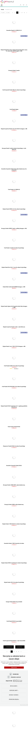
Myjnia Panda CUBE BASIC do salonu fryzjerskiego (14, 523)
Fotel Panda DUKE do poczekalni (14, 621)
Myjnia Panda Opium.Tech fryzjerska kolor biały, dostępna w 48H (14, 307)
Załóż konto (14, 667)
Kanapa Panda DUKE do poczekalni (14, 601)
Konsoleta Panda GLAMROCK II (14, 30)
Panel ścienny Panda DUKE (14, 426)
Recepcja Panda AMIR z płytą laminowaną (14, 504)
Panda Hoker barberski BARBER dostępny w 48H (14, 286)
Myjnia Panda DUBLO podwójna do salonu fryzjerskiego (14, 562)
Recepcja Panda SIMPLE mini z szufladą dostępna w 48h (14, 228)
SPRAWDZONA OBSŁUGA (14, 699)
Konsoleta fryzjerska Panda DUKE (14, 465)
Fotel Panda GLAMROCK (14, 189)
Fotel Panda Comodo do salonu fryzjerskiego (14, 247)
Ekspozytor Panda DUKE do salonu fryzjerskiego (14, 446)
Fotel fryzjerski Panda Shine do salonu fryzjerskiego (14, 89)
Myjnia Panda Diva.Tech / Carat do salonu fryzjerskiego (14, 267)
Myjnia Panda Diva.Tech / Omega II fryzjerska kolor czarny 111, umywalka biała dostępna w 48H (14, 50)
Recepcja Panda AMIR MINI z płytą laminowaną (14, 485)
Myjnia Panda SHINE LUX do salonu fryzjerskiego (14, 209)
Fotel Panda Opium (14, 109)
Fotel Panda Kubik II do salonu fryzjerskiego (14, 365)
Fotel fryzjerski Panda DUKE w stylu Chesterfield (14, 640)
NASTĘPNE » (20, 646)
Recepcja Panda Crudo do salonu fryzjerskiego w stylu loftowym (14, 149)
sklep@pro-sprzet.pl (14, 677)
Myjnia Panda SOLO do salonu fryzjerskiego (14, 582)
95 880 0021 (14, 674)
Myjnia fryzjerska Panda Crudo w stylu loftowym (14, 326)
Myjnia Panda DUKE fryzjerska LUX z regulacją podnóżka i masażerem (14, 406)
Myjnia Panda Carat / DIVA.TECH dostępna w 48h (14, 346)
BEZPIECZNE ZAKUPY (14, 690)
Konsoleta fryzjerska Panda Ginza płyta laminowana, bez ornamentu (14, 169)
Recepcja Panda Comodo (14, 70)
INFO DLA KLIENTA (14, 686)
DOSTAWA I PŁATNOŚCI (14, 695)
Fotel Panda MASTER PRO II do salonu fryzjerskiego (14, 386)
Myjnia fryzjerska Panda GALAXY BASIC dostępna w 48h (14, 128)
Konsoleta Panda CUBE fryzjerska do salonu (14, 543)
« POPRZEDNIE (8, 646)
